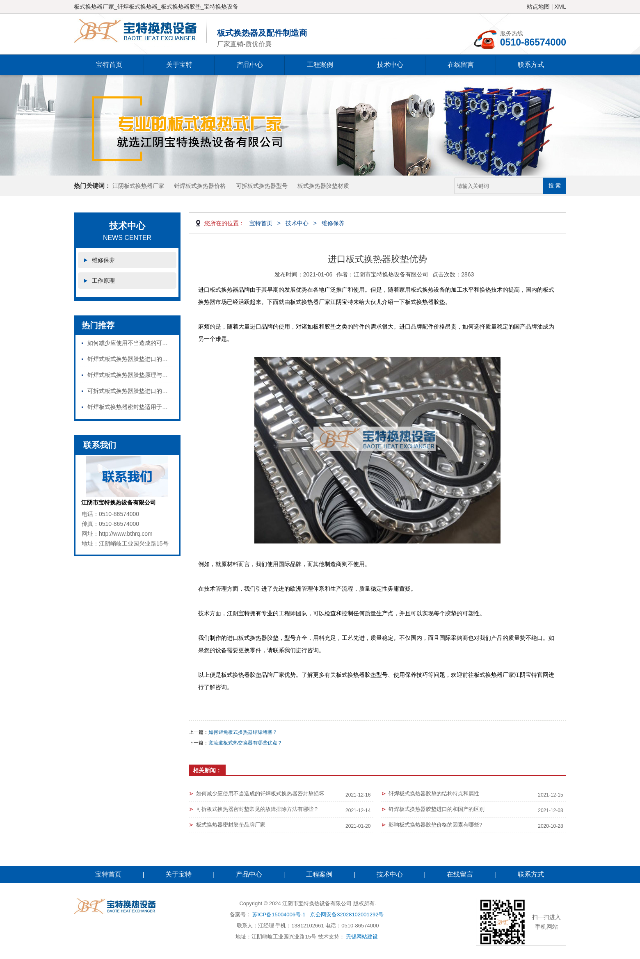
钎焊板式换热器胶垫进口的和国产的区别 (437, 809)
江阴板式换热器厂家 (138, 186)
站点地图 (538, 6)
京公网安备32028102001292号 (347, 914)
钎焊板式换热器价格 (200, 186)
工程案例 (320, 64)
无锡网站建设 (362, 937)
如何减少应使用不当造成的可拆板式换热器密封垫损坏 (131, 343)
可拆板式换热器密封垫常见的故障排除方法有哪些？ (257, 809)
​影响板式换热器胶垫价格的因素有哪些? (435, 825)
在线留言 (461, 64)
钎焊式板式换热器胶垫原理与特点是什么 (131, 375)
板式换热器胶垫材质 (323, 186)
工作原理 (103, 280)
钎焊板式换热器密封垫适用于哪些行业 (131, 407)
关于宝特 (179, 64)
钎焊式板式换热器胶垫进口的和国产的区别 (131, 359)
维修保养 (103, 260)
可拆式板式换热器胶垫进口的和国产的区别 (131, 391)
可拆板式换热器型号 (262, 186)
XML (560, 6)
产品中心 (250, 64)
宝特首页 (109, 64)
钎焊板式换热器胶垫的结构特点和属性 (434, 793)
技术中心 (390, 64)
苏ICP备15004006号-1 (279, 914)
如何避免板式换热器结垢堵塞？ (242, 732)
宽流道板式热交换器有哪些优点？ (245, 743)
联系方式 (531, 64)
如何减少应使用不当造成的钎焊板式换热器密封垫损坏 (260, 793)
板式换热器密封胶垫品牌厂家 (230, 825)
